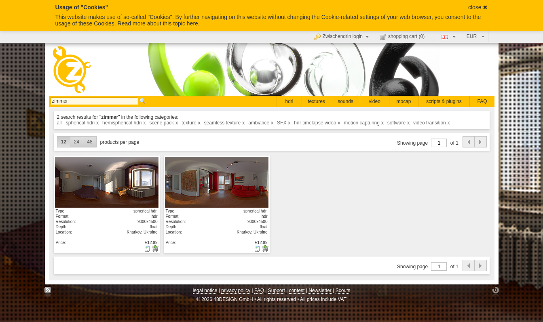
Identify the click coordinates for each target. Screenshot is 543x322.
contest (297, 290)
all (59, 123)
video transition (431, 123)
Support (276, 290)
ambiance (260, 123)
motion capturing (363, 123)
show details (106, 182)
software (398, 123)
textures (316, 101)
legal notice (205, 290)
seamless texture (224, 123)
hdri (289, 101)
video (374, 101)
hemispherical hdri (123, 123)
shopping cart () (402, 37)
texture (191, 123)
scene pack (163, 123)
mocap (403, 101)
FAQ (482, 101)
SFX (283, 123)
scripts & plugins (443, 101)
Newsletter (320, 290)
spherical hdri (82, 123)
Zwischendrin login (342, 36)
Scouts (343, 290)
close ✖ (478, 7)
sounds (345, 101)
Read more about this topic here (158, 23)
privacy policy (235, 290)
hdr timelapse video (317, 123)
